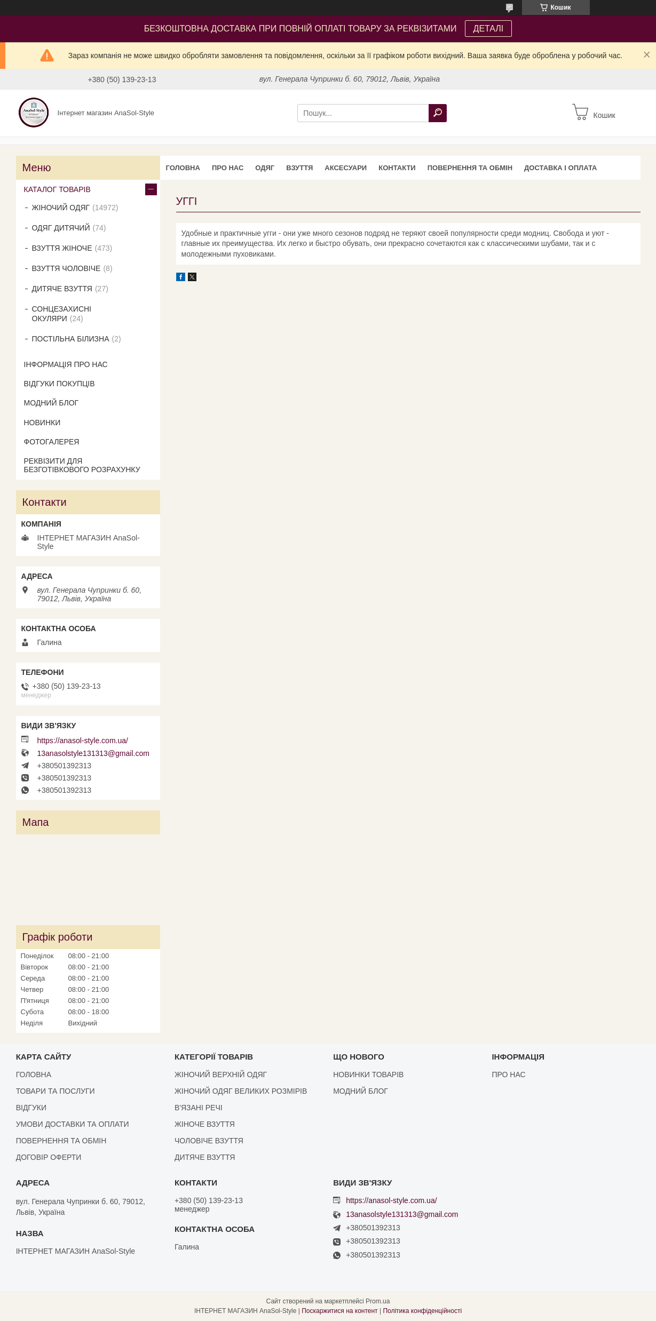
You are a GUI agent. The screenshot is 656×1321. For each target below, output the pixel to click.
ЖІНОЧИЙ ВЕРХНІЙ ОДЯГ (221, 1074)
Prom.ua (378, 1301)
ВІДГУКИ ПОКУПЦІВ (59, 383)
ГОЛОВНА (183, 168)
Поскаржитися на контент (339, 1311)
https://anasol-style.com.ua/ (82, 740)
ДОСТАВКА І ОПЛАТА (560, 168)
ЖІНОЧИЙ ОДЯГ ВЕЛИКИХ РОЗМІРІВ (241, 1091)
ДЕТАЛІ (488, 28)
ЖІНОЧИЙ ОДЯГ (61, 207)
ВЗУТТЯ (299, 168)
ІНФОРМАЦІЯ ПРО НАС (66, 364)
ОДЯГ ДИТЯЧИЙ (61, 228)
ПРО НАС (227, 168)
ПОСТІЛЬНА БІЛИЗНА (70, 339)
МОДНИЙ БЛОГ (51, 403)
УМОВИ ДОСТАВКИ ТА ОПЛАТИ (72, 1124)
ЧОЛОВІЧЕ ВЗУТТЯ (209, 1140)
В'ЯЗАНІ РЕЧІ (199, 1107)
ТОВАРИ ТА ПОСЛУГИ (55, 1091)
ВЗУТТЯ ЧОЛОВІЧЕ (66, 268)
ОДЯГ (264, 168)
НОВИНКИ (42, 422)
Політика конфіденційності (422, 1311)
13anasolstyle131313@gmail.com (93, 753)
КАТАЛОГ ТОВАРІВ (57, 189)
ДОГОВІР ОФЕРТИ (49, 1157)
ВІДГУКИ (31, 1107)
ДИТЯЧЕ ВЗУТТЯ (62, 288)
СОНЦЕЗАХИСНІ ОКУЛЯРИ (62, 314)
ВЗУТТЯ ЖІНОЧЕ (62, 248)
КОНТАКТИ (397, 168)
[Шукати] (438, 113)
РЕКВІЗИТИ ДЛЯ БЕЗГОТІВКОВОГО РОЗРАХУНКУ (82, 465)
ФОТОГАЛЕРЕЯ (52, 441)
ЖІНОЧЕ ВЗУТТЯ (205, 1124)
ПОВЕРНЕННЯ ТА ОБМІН (470, 168)
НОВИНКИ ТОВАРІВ (368, 1074)
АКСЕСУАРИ (346, 168)
